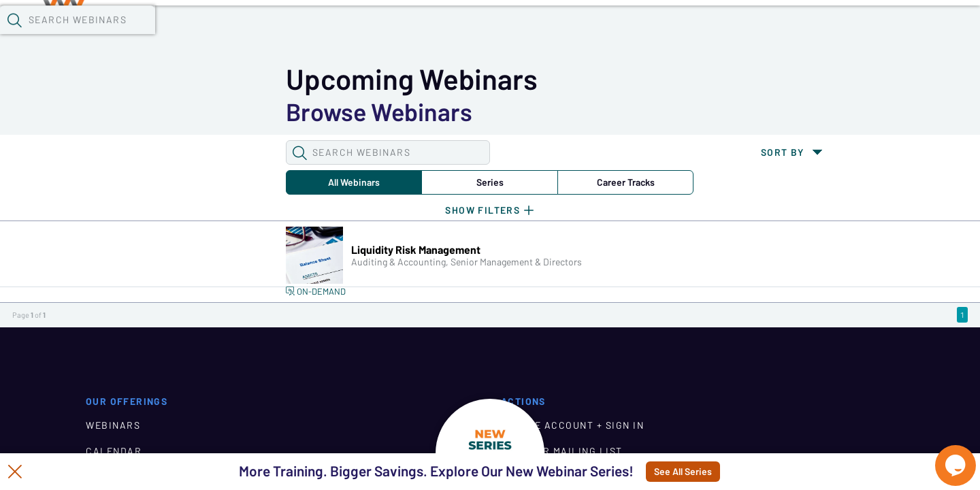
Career (363, 111)
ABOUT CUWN (406, 430)
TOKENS (106, 430)
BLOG (385, 404)
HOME (386, 378)
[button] (712, 33)
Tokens (385, 34)
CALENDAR (114, 404)
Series (252, 111)
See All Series (724, 471)
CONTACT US (684, 430)
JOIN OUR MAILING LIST (713, 404)
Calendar (317, 34)
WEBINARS (113, 378)
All (141, 111)
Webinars (241, 34)
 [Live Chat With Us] (943, 456)
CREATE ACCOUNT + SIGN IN (723, 378)
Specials (478, 34)
